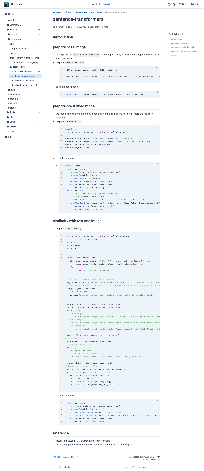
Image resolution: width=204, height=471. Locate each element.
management (14, 94)
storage (12, 107)
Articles (107, 4)
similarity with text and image (184, 51)
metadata (13, 98)
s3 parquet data (17, 67)
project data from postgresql (24, 62)
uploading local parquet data (24, 85)
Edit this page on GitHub (66, 457)
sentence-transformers (22, 76)
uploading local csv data (22, 80)
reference (175, 55)
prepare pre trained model (182, 47)
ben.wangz (61, 27)
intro (9, 137)
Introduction (176, 40)
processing (13, 103)
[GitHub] (169, 4)
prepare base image (180, 43)
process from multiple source (24, 58)
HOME (96, 4)
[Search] (189, 4)
